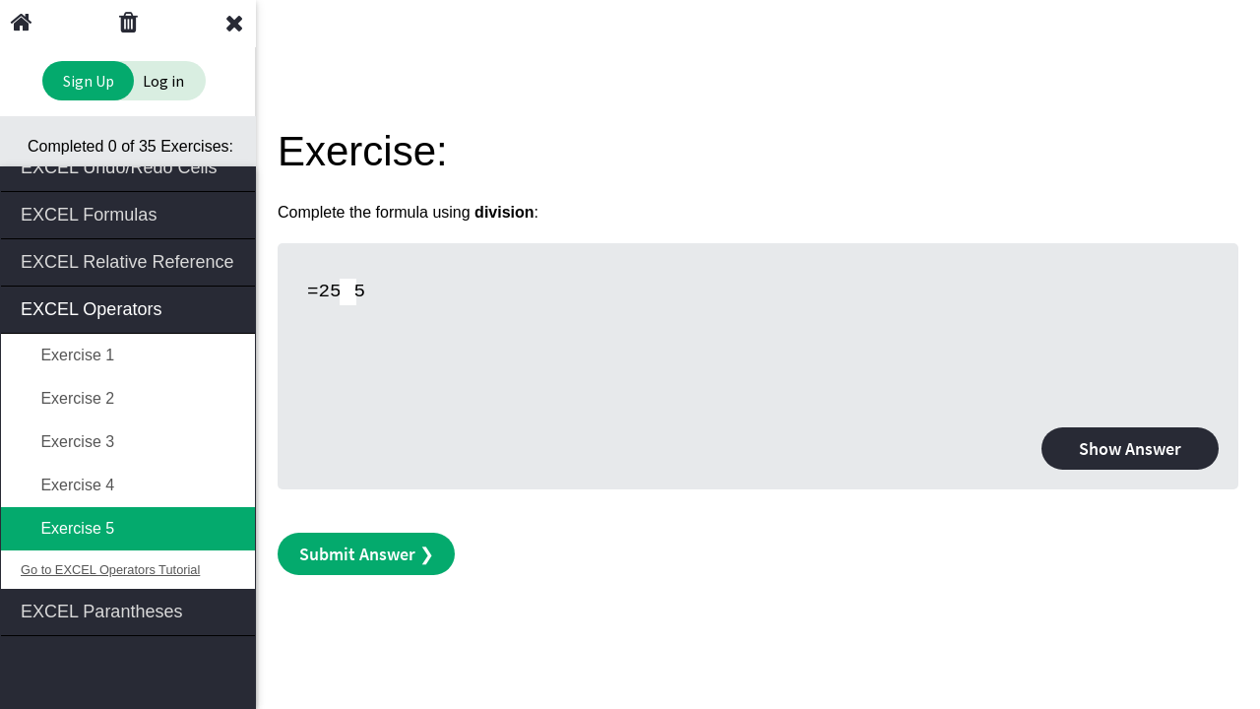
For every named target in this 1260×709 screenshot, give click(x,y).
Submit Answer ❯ (366, 554)
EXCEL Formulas (129, 213)
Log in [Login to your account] (163, 81)
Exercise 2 (67, 398)
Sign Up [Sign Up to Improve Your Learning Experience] (88, 81)
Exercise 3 (67, 441)
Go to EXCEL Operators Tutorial (110, 569)
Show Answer (1130, 448)
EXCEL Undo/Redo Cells (129, 166)
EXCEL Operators (129, 307)
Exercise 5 (67, 528)
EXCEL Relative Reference (129, 260)
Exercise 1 (67, 355)
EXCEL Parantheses (129, 610)
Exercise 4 (67, 485)
